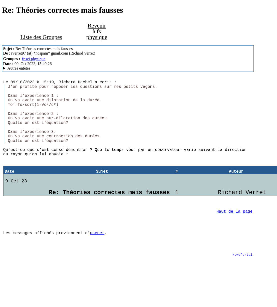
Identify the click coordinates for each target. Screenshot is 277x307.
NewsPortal (242, 285)
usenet (97, 260)
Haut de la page (234, 235)
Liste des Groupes (41, 37)
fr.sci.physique (34, 59)
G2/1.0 (127, 68)
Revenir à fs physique (96, 31)
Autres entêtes (19, 68)
